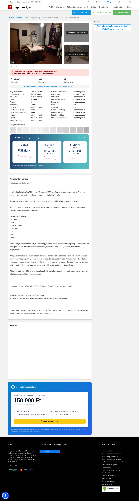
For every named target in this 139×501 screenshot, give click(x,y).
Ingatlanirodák (107, 451)
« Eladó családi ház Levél (15, 18)
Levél (61, 18)
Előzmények (101, 2)
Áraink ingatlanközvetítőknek (111, 454)
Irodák (86, 7)
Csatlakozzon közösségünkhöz (18, 2)
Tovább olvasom (13, 465)
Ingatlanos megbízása (103, 12)
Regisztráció (112, 2)
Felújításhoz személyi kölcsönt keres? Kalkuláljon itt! (49, 86)
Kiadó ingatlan (118, 7)
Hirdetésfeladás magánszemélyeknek (114, 462)
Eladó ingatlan (104, 7)
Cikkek (129, 7)
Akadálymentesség (108, 481)
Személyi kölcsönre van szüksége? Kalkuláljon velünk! (112, 27)
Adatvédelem (106, 479)
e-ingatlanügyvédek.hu (26, 387)
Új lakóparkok (60, 7)
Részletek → (24, 156)
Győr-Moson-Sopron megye (50, 18)
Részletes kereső (82, 12)
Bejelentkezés (123, 2)
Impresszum (106, 473)
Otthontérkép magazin (109, 465)
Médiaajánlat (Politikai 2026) (111, 471)
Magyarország (35, 18)
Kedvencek (91, 2)
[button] (5, 496)
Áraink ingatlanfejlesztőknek (111, 460)
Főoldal (27, 18)
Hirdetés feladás (123, 12)
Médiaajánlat (106, 468)
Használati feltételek (108, 476)
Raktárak (94, 7)
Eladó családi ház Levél (72, 18)
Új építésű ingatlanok (74, 7)
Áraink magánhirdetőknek (110, 457)
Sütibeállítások (107, 484)
